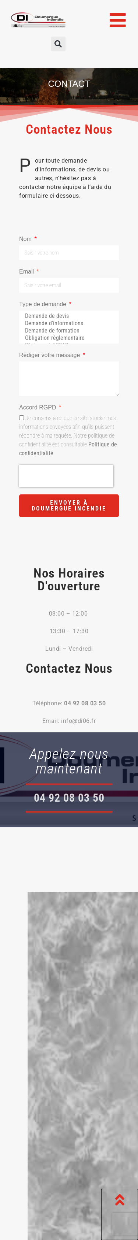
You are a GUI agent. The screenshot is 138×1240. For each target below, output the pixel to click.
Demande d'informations (68, 323)
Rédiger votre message (50, 355)
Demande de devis (68, 316)
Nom (26, 239)
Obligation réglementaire (68, 338)
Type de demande (43, 304)
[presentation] (66, 476)
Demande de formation (68, 330)
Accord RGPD (38, 407)
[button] (58, 44)
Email (27, 271)
